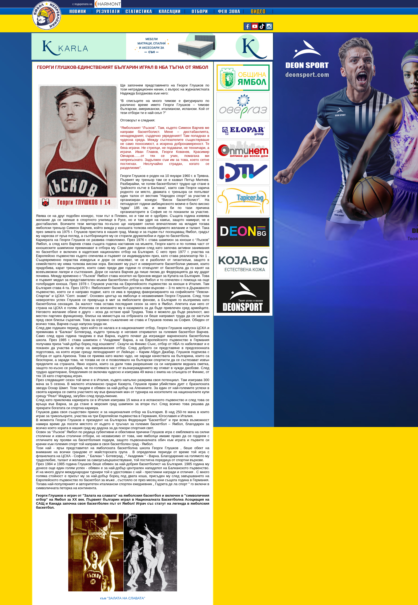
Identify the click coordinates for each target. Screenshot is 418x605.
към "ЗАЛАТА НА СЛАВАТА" (122, 598)
